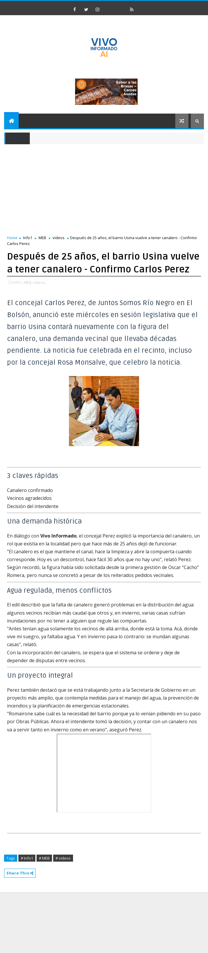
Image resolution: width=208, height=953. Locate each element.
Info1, (18, 282)
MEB (42, 237)
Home (12, 237)
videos (59, 237)
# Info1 (27, 858)
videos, (39, 282)
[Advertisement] (90, 189)
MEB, (28, 282)
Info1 (27, 237)
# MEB (44, 858)
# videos (63, 858)
